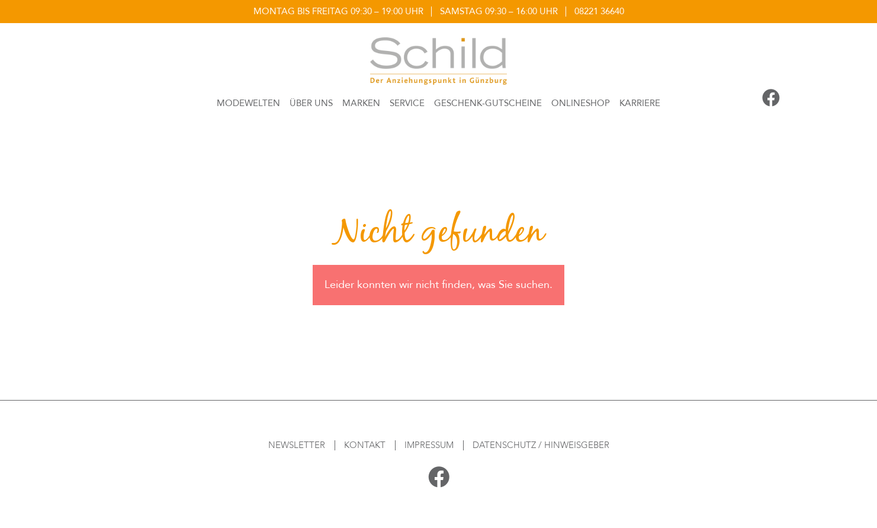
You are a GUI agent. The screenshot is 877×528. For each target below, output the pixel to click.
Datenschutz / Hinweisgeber (541, 445)
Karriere (639, 103)
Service (407, 103)
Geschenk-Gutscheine (488, 103)
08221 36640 (599, 11)
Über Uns (311, 103)
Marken (361, 103)
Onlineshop (580, 103)
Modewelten (248, 103)
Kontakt (365, 445)
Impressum (429, 445)
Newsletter (296, 445)
